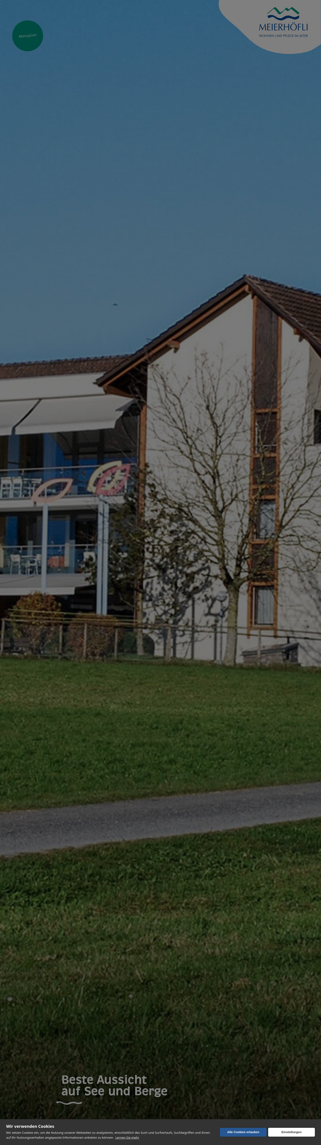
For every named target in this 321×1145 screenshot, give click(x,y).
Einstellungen (291, 1132)
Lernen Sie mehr (127, 1137)
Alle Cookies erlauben (243, 1132)
